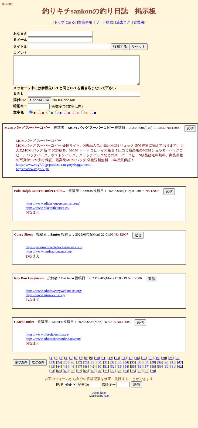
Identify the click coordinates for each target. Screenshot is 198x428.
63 (52, 376)
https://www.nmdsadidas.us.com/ (49, 257)
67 (79, 376)
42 (180, 368)
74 (126, 376)
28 (86, 368)
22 (177, 363)
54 (126, 372)
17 (144, 363)
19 (157, 363)
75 (133, 376)
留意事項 (85, 22)
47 (79, 372)
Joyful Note (99, 398)
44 (59, 372)
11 (103, 363)
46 (72, 372)
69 (92, 376)
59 (160, 372)
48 (86, 372)
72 (112, 376)
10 (97, 363)
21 (171, 363)
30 (99, 368)
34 (126, 368)
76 (139, 376)
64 (59, 376)
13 (117, 363)
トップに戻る (64, 22)
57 (146, 372)
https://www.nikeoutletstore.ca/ (47, 213)
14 (123, 363)
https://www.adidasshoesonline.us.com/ (53, 344)
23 (52, 368)
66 (72, 376)
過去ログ (123, 22)
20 (164, 363)
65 (65, 376)
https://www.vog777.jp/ (32, 174)
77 (146, 376)
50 (99, 372)
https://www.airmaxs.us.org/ (45, 301)
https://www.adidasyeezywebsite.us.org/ (54, 296)
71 (106, 376)
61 (173, 372)
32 (112, 368)
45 (65, 372)
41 (173, 368)
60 (166, 372)
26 (72, 368)
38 (153, 368)
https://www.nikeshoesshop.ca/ (47, 340)
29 (92, 368)
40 (166, 368)
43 (52, 372)
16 (137, 363)
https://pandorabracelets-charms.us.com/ (54, 253)
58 (153, 372)
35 (133, 368)
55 (133, 372)
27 (79, 368)
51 (106, 372)
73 (119, 376)
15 (130, 363)
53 (119, 372)
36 (139, 368)
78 (153, 376)
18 (150, 363)
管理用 (139, 22)
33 (119, 368)
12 (110, 363)
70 (99, 376)
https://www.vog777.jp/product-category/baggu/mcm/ (53, 170)
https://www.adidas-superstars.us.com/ (53, 209)
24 (59, 368)
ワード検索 (104, 22)
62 (180, 372)
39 (160, 368)
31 (106, 368)
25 (65, 368)
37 (146, 368)
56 (139, 372)
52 (113, 372)
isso (106, 401)
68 (86, 376)
